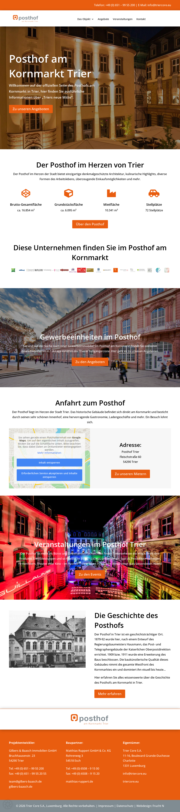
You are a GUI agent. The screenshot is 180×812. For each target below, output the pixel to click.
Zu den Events (90, 574)
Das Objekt (83, 19)
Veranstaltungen (123, 19)
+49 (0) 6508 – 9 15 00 (85, 768)
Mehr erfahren (109, 694)
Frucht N (158, 806)
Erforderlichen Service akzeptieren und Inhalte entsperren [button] (50, 474)
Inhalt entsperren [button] (49, 462)
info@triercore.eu (159, 5)
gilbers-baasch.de (20, 786)
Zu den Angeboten (90, 362)
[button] (7, 804)
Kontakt (141, 19)
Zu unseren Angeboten (31, 109)
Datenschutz (125, 806)
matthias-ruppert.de (79, 781)
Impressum (106, 806)
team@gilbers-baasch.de (25, 781)
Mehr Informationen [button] (50, 452)
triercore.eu (131, 781)
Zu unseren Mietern (130, 474)
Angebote (103, 19)
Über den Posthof (90, 224)
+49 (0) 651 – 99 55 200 (120, 5)
